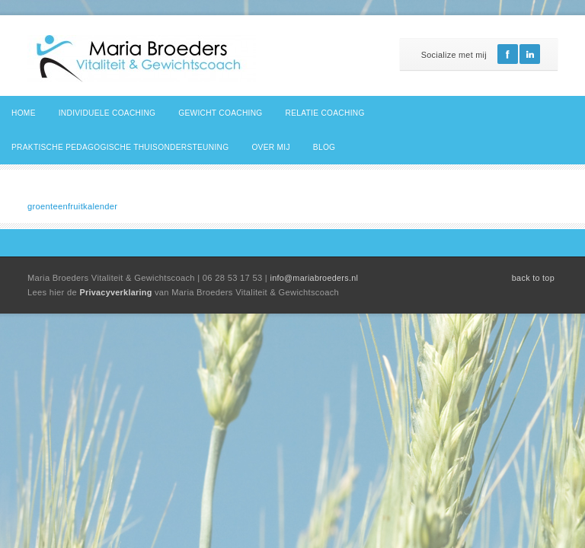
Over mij (270, 147)
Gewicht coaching (220, 113)
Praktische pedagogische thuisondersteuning (120, 147)
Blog (324, 147)
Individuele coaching (107, 113)
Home (23, 113)
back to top (533, 277)
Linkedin (529, 54)
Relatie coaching (325, 113)
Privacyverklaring (117, 292)
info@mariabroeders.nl (314, 277)
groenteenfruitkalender (72, 206)
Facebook (507, 54)
